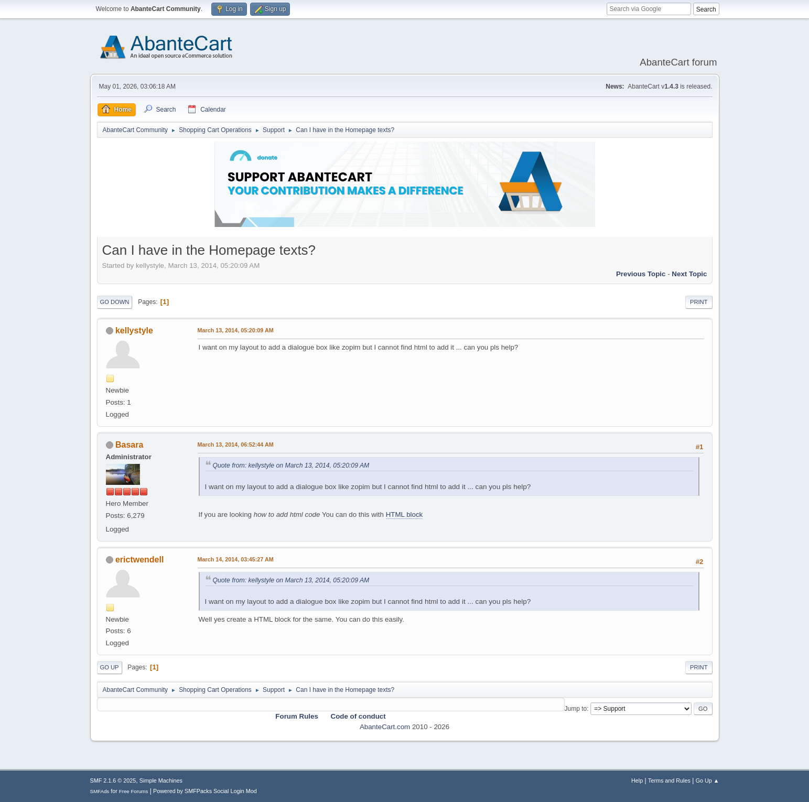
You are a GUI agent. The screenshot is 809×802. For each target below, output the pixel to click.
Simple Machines (160, 780)
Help (637, 780)
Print (699, 302)
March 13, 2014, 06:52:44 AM (236, 444)
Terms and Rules (669, 780)
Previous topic (641, 274)
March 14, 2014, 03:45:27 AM (236, 559)
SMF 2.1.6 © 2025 (113, 780)
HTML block (404, 514)
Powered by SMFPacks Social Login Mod (205, 791)
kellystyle (134, 330)
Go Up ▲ (707, 780)
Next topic (689, 274)
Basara (129, 444)
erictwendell (139, 559)
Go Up (109, 667)
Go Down (115, 302)
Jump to (576, 708)
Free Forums (133, 791)
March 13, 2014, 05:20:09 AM (236, 330)
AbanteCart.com (385, 727)
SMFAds (100, 791)
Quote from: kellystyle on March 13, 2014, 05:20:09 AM (291, 465)
